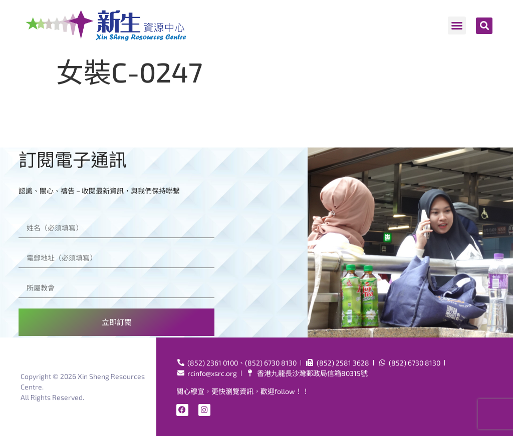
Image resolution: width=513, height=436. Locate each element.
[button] (457, 25)
